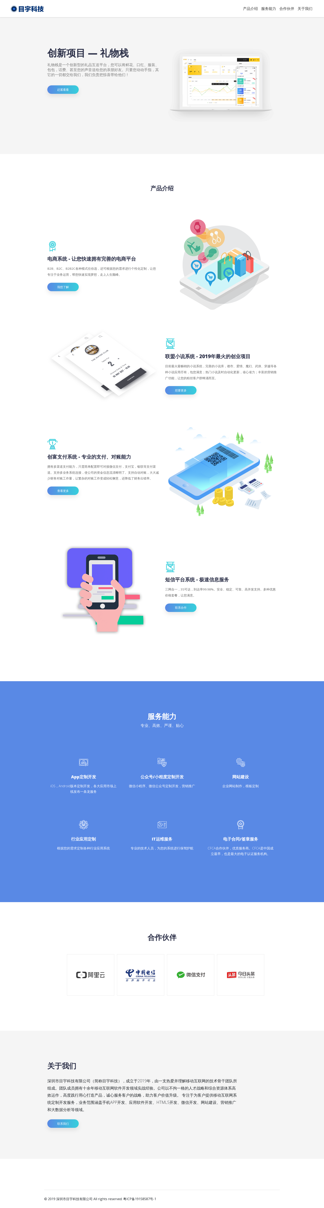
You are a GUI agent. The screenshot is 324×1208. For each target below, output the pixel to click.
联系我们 (63, 1124)
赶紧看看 (63, 90)
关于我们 (305, 8)
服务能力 (268, 8)
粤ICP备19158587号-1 (139, 1199)
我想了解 (63, 287)
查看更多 (63, 491)
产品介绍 (250, 8)
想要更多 (181, 390)
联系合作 (181, 607)
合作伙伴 (286, 8)
